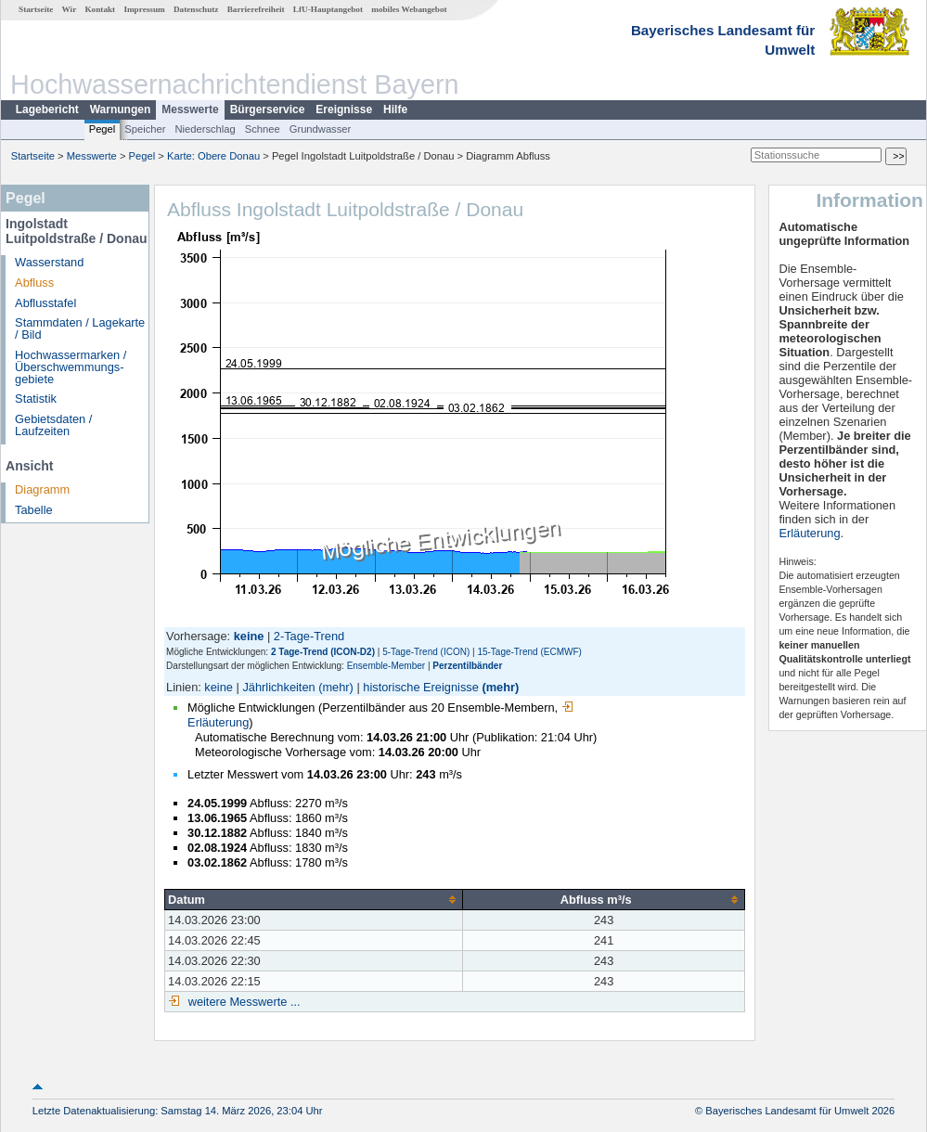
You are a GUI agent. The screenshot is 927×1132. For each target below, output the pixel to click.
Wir (69, 9)
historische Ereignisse (420, 687)
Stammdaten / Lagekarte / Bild (80, 328)
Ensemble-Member (386, 666)
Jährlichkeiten (278, 687)
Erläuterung (809, 533)
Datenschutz (196, 9)
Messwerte (189, 109)
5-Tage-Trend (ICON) (426, 652)
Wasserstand (49, 262)
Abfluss (34, 282)
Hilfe (395, 109)
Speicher (144, 129)
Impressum (143, 9)
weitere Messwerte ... (242, 1002)
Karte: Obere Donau (213, 155)
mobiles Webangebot (408, 9)
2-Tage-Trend (309, 636)
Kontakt (99, 9)
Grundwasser (321, 129)
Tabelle (34, 510)
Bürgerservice (267, 109)
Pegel (102, 129)
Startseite (36, 9)
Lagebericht (47, 109)
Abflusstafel (45, 303)
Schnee (262, 129)
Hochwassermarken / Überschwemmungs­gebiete (70, 367)
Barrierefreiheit (256, 9)
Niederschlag (204, 129)
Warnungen (120, 109)
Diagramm (42, 489)
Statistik (36, 398)
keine (218, 687)
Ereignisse (343, 109)
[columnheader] (314, 899)
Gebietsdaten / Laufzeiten (53, 425)
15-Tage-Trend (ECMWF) (529, 652)
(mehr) (336, 687)
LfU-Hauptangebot (328, 9)
